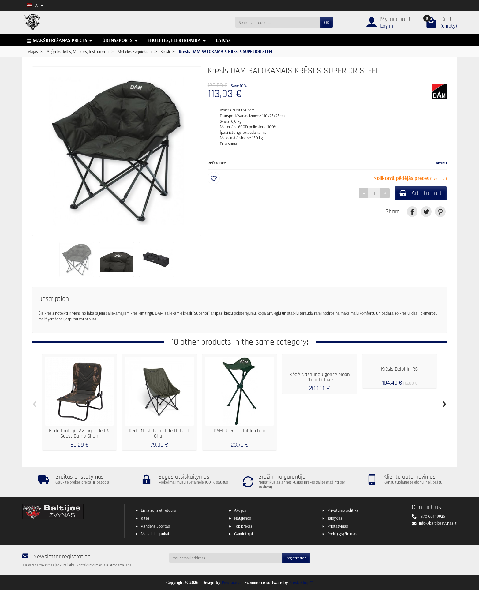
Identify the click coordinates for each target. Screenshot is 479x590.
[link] (412, 211)
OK (326, 22)
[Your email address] (225, 558)
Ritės (145, 518)
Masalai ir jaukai (155, 533)
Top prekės (243, 526)
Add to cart (420, 193)
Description (54, 298)
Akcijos (240, 510)
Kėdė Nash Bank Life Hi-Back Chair (159, 433)
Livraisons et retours (158, 510)
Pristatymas (337, 526)
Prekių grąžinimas (342, 533)
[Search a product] (277, 22)
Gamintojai (243, 533)
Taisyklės (334, 518)
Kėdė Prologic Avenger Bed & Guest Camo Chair (79, 433)
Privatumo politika (342, 510)
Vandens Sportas (155, 526)
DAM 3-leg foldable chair (239, 431)
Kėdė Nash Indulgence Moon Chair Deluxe (320, 377)
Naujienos (242, 518)
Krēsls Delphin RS (399, 369)
